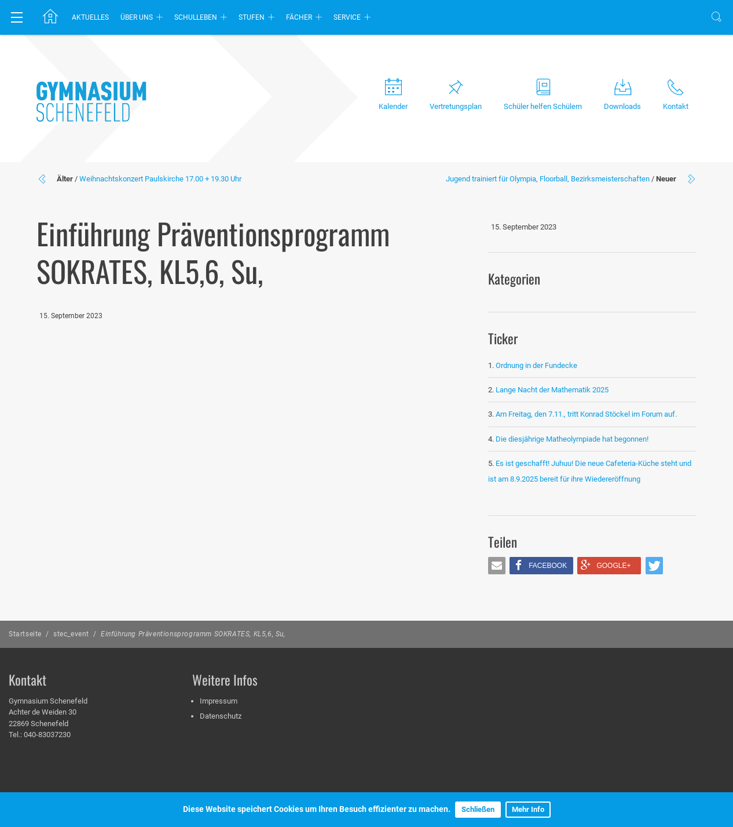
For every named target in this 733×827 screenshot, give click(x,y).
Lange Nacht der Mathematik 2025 (552, 389)
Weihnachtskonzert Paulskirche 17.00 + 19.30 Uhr (160, 178)
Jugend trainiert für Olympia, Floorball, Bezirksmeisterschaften (548, 178)
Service (347, 17)
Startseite (25, 634)
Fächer (299, 17)
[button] (496, 565)
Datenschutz (220, 716)
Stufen (252, 17)
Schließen (477, 809)
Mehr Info (528, 809)
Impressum (218, 701)
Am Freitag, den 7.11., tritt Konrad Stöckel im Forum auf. (586, 414)
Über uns (136, 17)
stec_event (71, 634)
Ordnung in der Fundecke (536, 365)
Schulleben (195, 17)
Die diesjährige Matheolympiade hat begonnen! (572, 439)
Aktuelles (90, 17)
